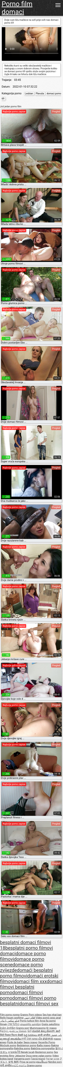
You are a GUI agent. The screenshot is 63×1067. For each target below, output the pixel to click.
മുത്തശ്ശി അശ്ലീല (11, 1038)
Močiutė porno (8, 1045)
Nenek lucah (27, 1052)
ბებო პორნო (7, 1028)
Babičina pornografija (43, 1048)
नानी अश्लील (6, 1065)
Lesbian (29, 93)
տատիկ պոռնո (30, 1024)
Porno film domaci (17, 8)
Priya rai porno (27, 1061)
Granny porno (34, 1065)
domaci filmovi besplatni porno (31, 987)
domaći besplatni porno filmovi (26, 973)
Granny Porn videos (31, 1014)
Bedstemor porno (26, 1045)
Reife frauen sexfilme (12, 1017)
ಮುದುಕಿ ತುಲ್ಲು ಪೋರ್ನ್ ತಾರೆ (46, 1031)
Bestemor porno (44, 1052)
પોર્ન (29, 1031)
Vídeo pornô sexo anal (48, 1017)
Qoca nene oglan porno (39, 1055)
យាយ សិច (37, 1038)
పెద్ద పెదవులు (30, 1035)
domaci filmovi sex (38, 1003)
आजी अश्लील (44, 1035)
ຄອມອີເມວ (42, 1061)
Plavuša (40, 93)
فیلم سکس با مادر (9, 1020)
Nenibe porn (55, 1061)
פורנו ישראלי (52, 1058)
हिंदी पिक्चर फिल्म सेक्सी (11, 1035)
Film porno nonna (10, 1014)
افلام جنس (29, 1017)
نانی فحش (56, 1035)
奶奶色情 (48, 1038)
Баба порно (44, 1045)
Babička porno (22, 1048)
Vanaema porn (22, 1058)
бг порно (51, 1028)
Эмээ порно (30, 1042)
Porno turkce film (29, 1020)
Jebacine (20, 1055)
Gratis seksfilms (50, 1024)
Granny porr (22, 1028)
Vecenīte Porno (46, 1042)
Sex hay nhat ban (52, 1014)
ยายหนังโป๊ (14, 1052)
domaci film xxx (30, 981)
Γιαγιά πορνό (38, 1058)
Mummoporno (38, 1028)
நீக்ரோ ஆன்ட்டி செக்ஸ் (13, 1031)
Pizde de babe (15, 1042)
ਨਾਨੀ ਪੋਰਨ (27, 1038)
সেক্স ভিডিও (13, 1024)
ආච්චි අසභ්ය (19, 1065)
